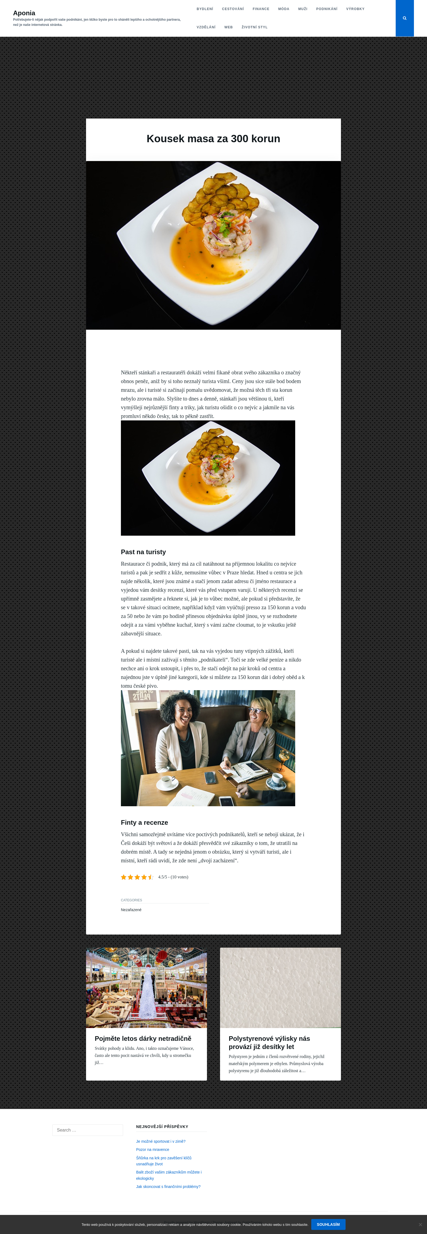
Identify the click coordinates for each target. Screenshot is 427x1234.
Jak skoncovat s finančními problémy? (168, 1186)
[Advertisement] (213, 78)
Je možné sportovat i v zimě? (160, 1141)
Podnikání (326, 9)
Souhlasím (328, 1224)
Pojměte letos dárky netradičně (143, 1038)
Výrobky (355, 9)
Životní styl (255, 27)
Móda (283, 9)
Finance (261, 9)
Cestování (233, 9)
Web (228, 27)
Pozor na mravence (152, 1149)
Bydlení (205, 9)
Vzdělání (206, 27)
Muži (302, 9)
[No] (420, 1224)
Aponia (24, 13)
